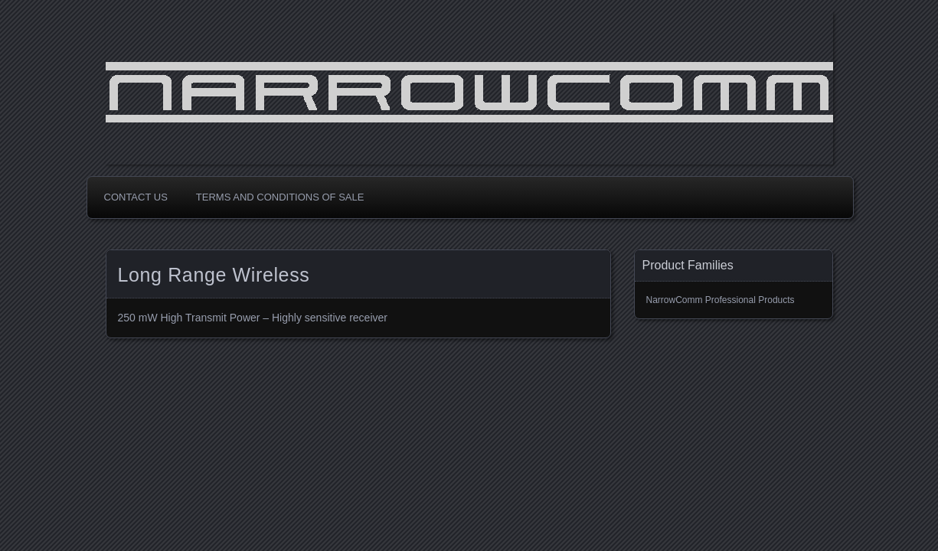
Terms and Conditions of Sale (280, 197)
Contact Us (136, 197)
